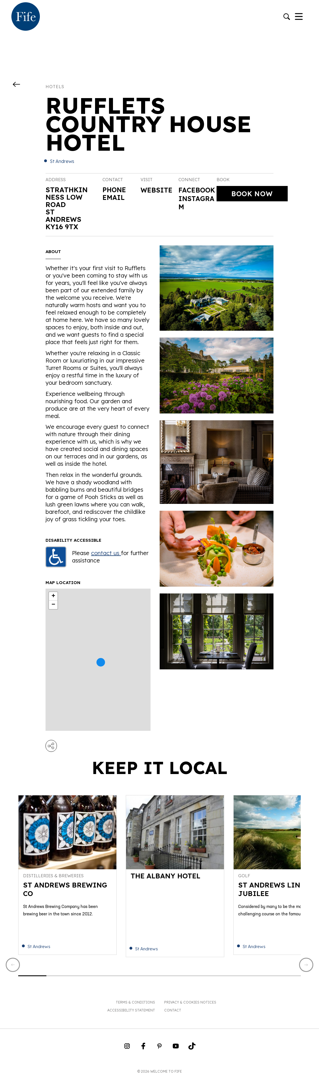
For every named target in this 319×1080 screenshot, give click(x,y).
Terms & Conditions (135, 1004)
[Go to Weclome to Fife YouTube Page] (175, 1049)
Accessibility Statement (131, 1011)
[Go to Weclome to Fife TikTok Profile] (191, 1049)
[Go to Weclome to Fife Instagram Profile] (127, 1049)
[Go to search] (286, 17)
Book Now (252, 193)
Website (157, 190)
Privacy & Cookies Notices (190, 1004)
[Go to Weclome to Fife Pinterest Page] (159, 1049)
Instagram (197, 211)
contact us (106, 552)
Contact (172, 1011)
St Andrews (62, 161)
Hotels (55, 86)
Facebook (195, 194)
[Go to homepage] (25, 17)
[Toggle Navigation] (299, 17)
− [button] (53, 605)
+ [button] (53, 596)
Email (113, 197)
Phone (114, 189)
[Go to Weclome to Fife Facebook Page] (143, 1049)
